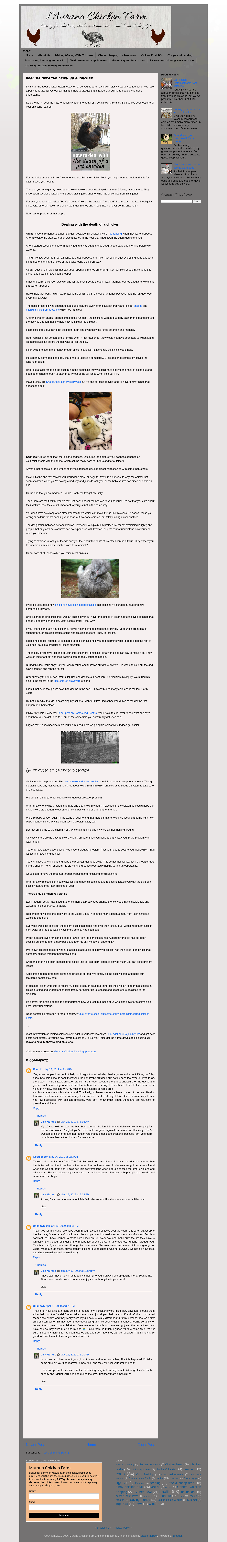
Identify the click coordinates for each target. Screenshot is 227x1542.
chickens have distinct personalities (75, 604)
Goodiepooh (40, 1156)
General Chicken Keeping (69, 1051)
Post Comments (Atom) (55, 1452)
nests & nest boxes (127, 1496)
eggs (120, 1482)
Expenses (140, 1483)
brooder (119, 1464)
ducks (159, 1478)
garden (155, 1487)
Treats (138, 1504)
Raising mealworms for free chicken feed (186, 111)
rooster (120, 1499)
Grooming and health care (128, 60)
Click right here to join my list (123, 1034)
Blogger (177, 1535)
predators (90, 1051)
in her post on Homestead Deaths (77, 713)
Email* (32, 1491)
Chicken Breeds (174, 1464)
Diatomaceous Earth (140, 1478)
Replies (41, 1115)
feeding (155, 1483)
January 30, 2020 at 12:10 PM (78, 1270)
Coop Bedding (145, 1474)
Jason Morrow (149, 1535)
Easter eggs (190, 1478)
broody (130, 1464)
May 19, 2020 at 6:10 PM (75, 1354)
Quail (181, 1496)
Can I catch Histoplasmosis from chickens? (185, 82)
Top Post (122, 1504)
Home (29, 55)
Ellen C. (38, 1069)
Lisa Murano (48, 1121)
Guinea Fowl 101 (152, 55)
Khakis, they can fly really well (63, 381)
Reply (36, 1108)
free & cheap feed (181, 1483)
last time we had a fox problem (81, 781)
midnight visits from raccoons (43, 309)
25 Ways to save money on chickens (49, 65)
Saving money (140, 1500)
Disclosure (103, 1527)
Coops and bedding (180, 55)
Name (32, 1502)
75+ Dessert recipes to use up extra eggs (186, 166)
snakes (138, 305)
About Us (44, 55)
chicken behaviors (149, 1464)
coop (120, 1474)
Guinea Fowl (143, 1492)
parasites (148, 1496)
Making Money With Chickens (74, 55)
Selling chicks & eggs (170, 1499)
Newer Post (35, 1445)
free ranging (115, 233)
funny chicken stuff (129, 1487)
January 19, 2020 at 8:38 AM (62, 1225)
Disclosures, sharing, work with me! (172, 60)
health (165, 1491)
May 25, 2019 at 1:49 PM (57, 1069)
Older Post (146, 1445)
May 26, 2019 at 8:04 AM (75, 1121)
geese (168, 1487)
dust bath (174, 1478)
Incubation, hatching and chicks (45, 60)
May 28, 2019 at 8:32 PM (75, 1194)
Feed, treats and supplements (88, 60)
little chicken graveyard (67, 680)
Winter (153, 1504)
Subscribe (64, 1515)
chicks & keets (166, 1469)
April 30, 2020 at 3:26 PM (60, 1306)
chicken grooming (141, 1469)
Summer (192, 1499)
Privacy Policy (122, 1527)
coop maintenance (172, 1474)
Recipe (193, 1496)
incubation (187, 1492)
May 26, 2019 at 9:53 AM (63, 1156)
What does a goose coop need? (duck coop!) (184, 138)
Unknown (39, 1225)
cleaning (189, 1469)
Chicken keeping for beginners (117, 55)
